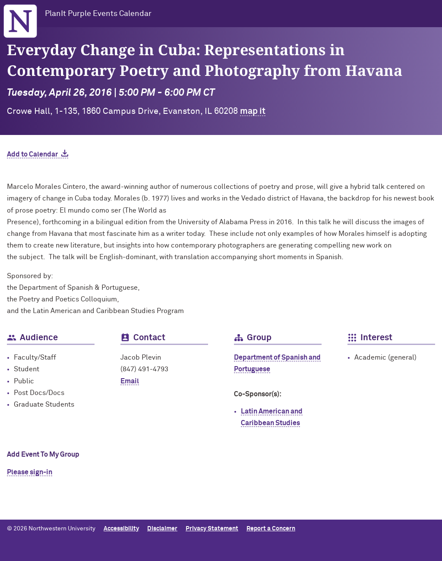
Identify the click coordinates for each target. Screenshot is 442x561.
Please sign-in (29, 472)
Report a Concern (270, 529)
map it (252, 111)
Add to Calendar (32, 154)
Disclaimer (162, 529)
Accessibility (121, 529)
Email (129, 381)
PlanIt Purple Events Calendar (98, 14)
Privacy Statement (212, 529)
